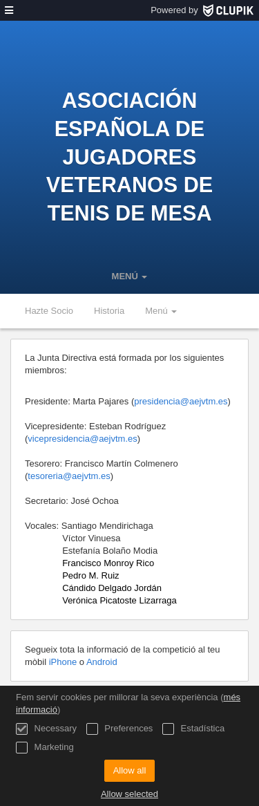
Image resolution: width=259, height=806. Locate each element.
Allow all (129, 770)
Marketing (45, 747)
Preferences (119, 729)
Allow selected (129, 794)
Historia (109, 311)
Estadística (193, 729)
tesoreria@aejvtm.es (69, 476)
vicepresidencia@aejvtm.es (82, 438)
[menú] (9, 10)
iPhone (64, 662)
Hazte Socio (49, 311)
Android (101, 662)
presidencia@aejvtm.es (180, 401)
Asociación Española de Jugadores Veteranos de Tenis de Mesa (129, 156)
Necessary (46, 729)
